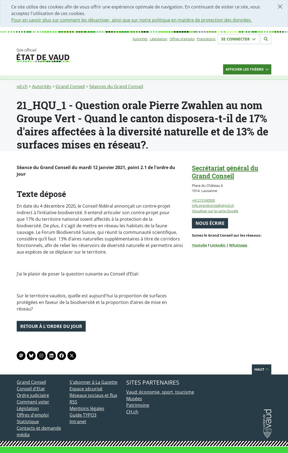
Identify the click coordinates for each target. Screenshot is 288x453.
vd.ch (22, 86)
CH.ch (132, 412)
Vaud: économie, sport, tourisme (160, 392)
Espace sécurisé (86, 389)
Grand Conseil (70, 86)
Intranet (78, 422)
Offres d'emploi (182, 38)
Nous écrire (209, 223)
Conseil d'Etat (31, 389)
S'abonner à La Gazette (93, 382)
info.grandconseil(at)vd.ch (213, 205)
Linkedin (218, 245)
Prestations (206, 38)
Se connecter (238, 39)
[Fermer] (280, 6)
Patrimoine (137, 405)
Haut (261, 369)
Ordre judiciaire (33, 395)
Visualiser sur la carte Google (215, 210)
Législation (158, 38)
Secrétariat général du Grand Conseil (225, 172)
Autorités (140, 38)
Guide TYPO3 (83, 415)
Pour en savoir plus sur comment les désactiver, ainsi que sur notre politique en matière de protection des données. (131, 20)
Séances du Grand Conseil (116, 86)
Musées (134, 399)
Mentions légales (87, 408)
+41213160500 (203, 200)
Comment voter (33, 402)
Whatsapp (238, 245)
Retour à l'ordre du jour (51, 326)
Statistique (28, 422)
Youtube (199, 245)
